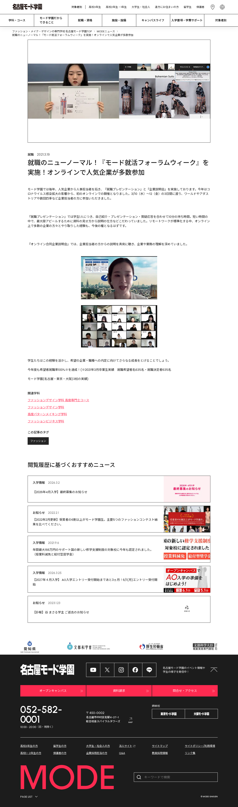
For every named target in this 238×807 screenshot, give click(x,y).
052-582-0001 (41, 714)
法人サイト (127, 746)
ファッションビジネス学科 (46, 421)
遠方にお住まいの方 (167, 7)
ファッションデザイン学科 (46, 407)
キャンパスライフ (153, 20)
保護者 (200, 7)
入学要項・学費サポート (187, 20)
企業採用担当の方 (96, 753)
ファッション (38, 441)
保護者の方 (59, 753)
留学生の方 (59, 746)
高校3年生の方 (29, 746)
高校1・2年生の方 (30, 753)
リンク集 (190, 753)
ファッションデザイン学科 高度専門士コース (58, 400)
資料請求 (131, 691)
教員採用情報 (160, 753)
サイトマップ (160, 746)
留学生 (187, 7)
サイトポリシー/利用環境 (200, 746)
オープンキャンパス (61, 691)
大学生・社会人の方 (98, 746)
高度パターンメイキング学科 (47, 414)
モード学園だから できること (51, 20)
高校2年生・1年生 (116, 7)
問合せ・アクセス (194, 691)
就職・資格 (85, 20)
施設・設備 (119, 20)
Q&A (122, 753)
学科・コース (17, 20)
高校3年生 (95, 7)
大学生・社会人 (141, 7)
